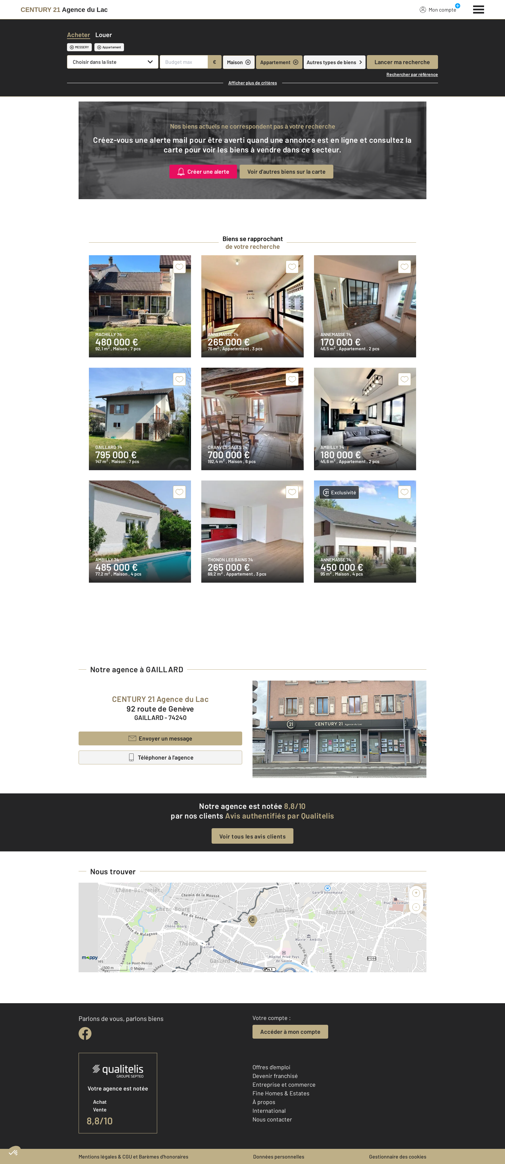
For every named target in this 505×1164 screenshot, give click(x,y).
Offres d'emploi (271, 1067)
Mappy (139, 968)
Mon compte (438, 9)
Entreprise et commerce (284, 1084)
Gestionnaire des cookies (397, 1156)
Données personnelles (278, 1156)
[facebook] (85, 1033)
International (269, 1110)
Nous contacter (272, 1119)
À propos (263, 1101)
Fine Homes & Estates (281, 1093)
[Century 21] (64, 9)
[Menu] (478, 9)
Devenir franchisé (275, 1075)
